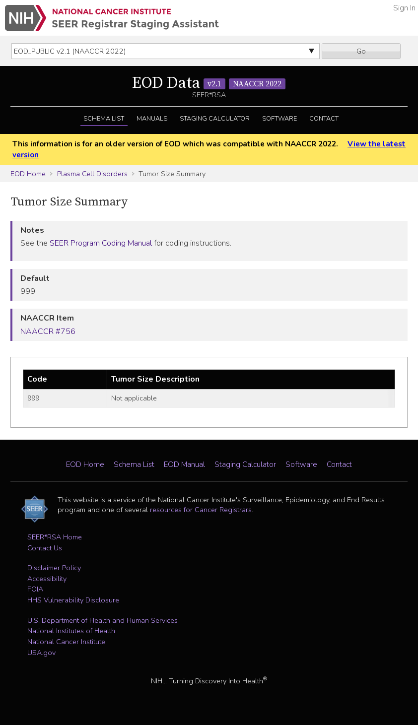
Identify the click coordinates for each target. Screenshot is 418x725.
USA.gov (41, 653)
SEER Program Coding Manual (101, 243)
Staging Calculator (215, 118)
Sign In (404, 7)
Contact (324, 118)
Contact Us (44, 548)
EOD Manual (184, 464)
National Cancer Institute (66, 642)
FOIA (35, 589)
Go (361, 51)
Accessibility (47, 579)
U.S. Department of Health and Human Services (102, 620)
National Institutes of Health (71, 631)
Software (279, 118)
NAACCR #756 (47, 331)
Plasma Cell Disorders (92, 174)
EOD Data (208, 83)
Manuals (152, 118)
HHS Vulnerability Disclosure (73, 600)
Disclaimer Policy (54, 568)
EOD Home (28, 174)
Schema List (103, 118)
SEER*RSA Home (54, 537)
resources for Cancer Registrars (201, 510)
